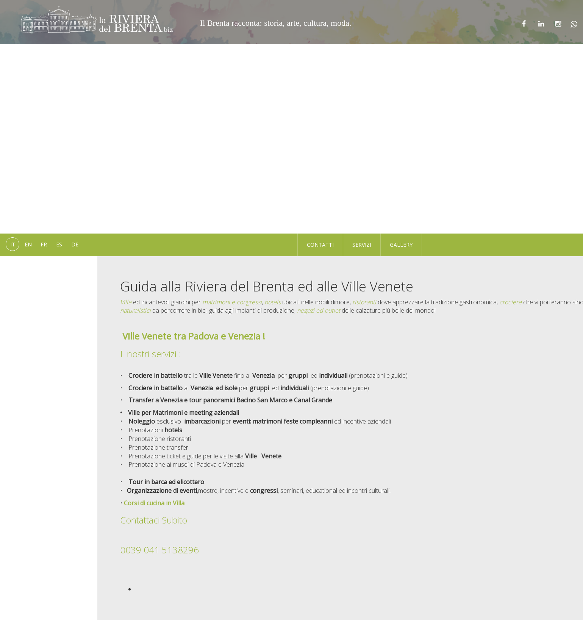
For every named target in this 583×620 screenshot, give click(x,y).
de (74, 244)
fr (44, 244)
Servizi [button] (361, 244)
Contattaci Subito (154, 520)
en (28, 244)
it (12, 244)
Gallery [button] (401, 244)
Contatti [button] (320, 244)
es (59, 244)
